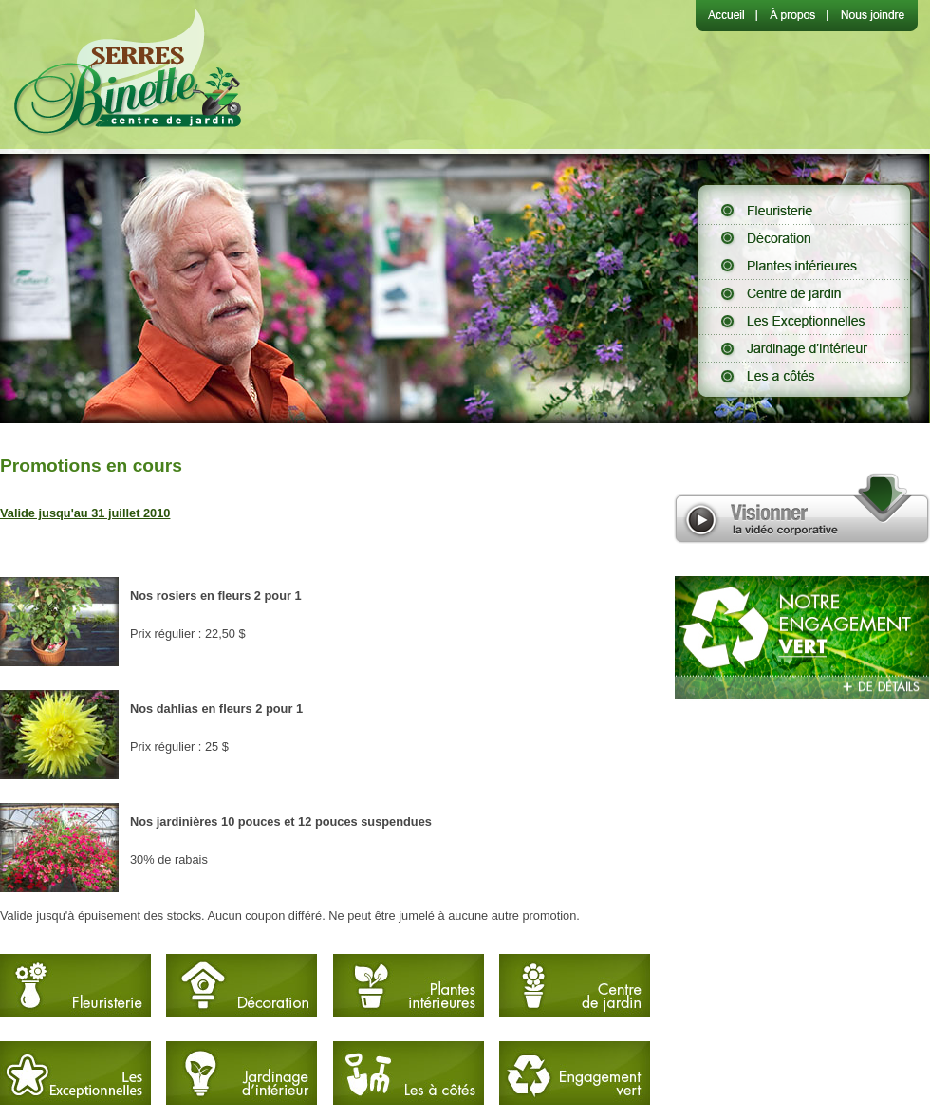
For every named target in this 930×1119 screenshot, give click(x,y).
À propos (791, 15)
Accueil (726, 15)
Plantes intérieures (803, 265)
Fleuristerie (803, 210)
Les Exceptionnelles (803, 320)
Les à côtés (803, 375)
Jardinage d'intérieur (803, 348)
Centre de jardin (803, 293)
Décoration (803, 238)
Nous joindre (872, 15)
